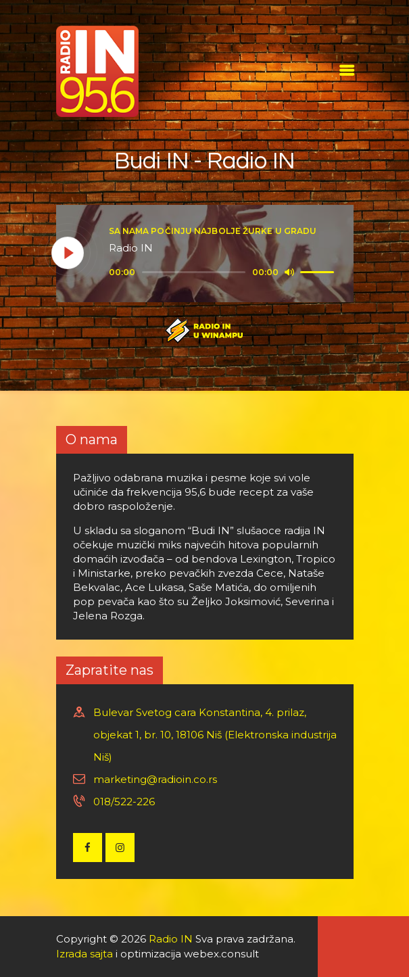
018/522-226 (124, 801)
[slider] (194, 272)
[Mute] (289, 272)
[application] (224, 272)
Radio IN (171, 938)
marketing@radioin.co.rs (155, 779)
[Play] (68, 253)
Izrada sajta (84, 953)
